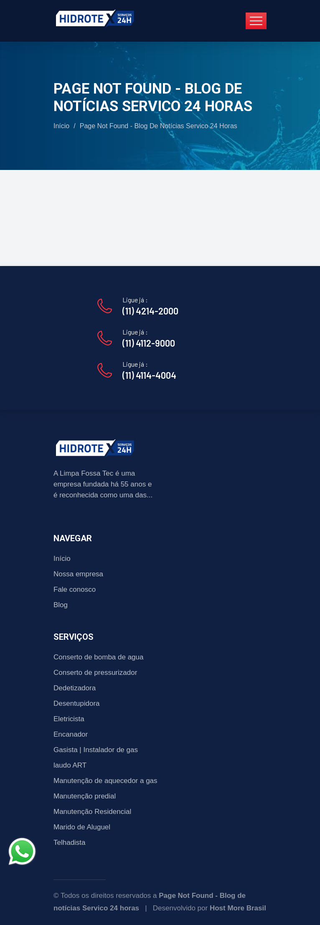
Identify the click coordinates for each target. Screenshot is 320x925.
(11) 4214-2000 (150, 310)
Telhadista (69, 842)
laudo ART (69, 765)
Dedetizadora (74, 688)
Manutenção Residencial (92, 812)
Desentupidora (76, 703)
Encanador (70, 734)
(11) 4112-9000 (148, 342)
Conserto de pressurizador (95, 673)
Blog (60, 605)
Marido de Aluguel (81, 827)
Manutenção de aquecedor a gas (105, 781)
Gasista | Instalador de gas (95, 750)
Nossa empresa (78, 574)
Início (61, 125)
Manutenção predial (84, 796)
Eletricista (68, 719)
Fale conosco (74, 589)
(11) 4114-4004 (149, 375)
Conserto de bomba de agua (98, 657)
